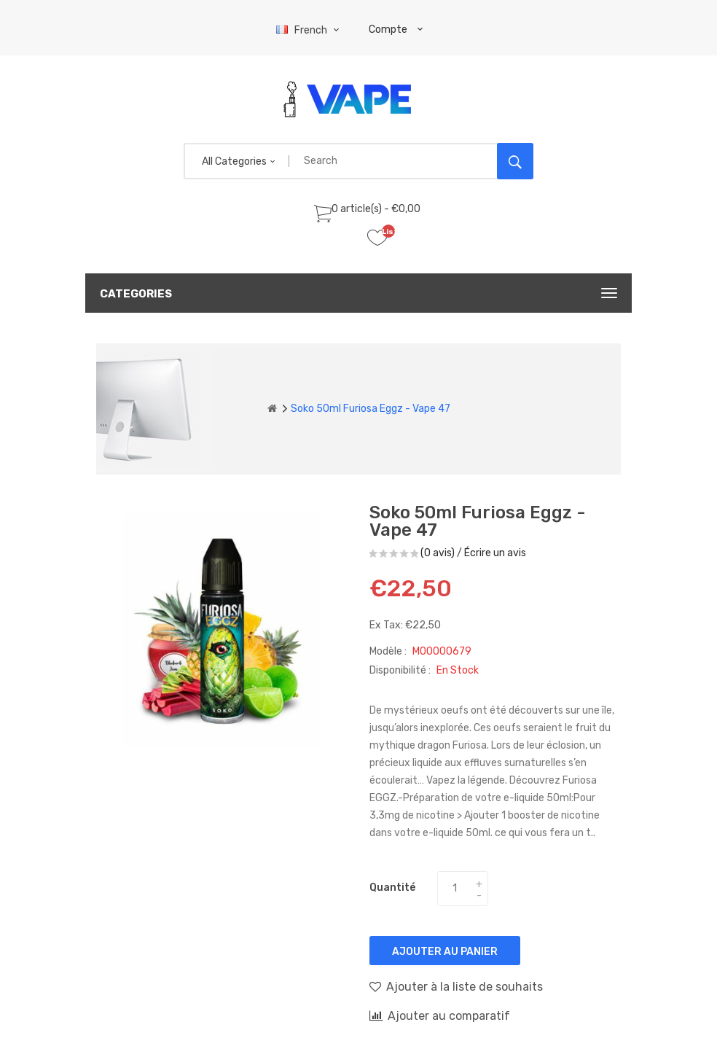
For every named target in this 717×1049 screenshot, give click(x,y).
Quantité (392, 887)
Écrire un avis (495, 553)
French (309, 30)
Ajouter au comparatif (439, 1015)
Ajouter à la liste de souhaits (456, 986)
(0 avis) (437, 553)
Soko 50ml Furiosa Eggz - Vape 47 (370, 408)
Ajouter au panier (445, 951)
